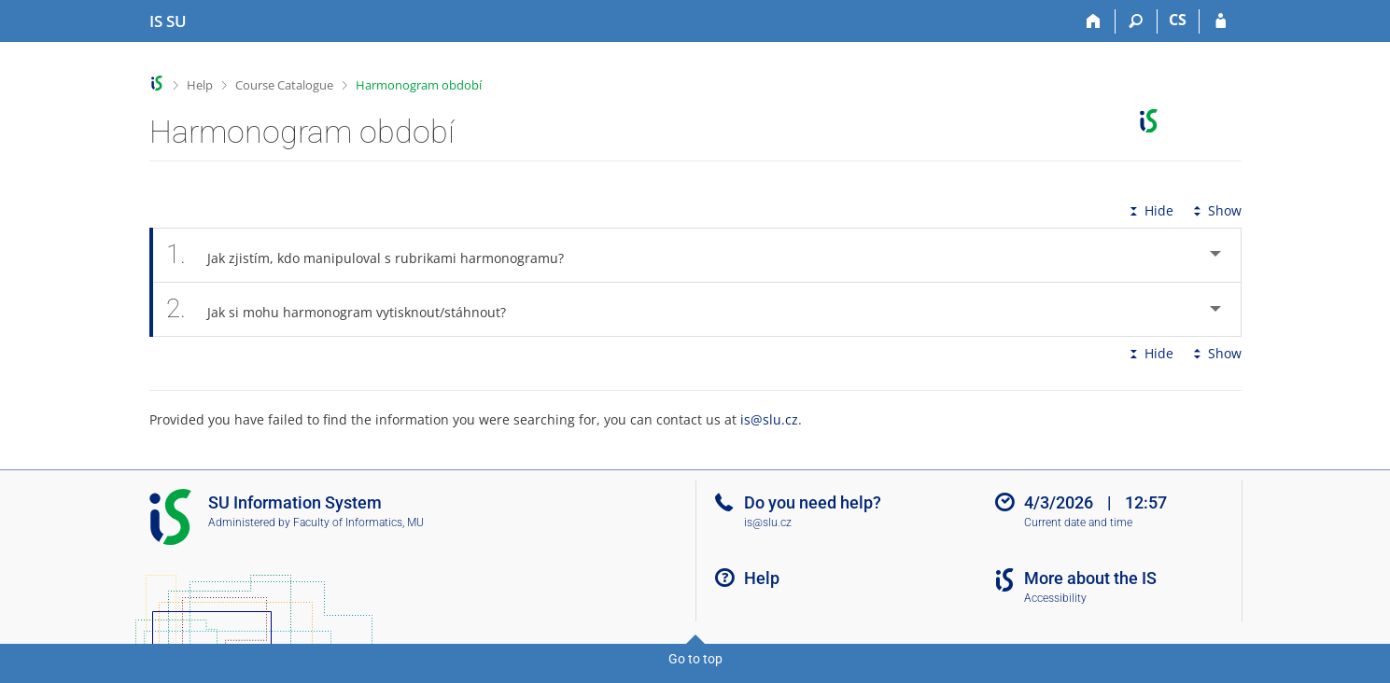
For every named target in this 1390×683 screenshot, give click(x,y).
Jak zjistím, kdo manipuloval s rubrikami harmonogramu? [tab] (375, 255)
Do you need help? (812, 502)
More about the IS (1090, 578)
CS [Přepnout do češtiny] (1177, 19)
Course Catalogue (284, 85)
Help (200, 85)
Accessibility (1055, 598)
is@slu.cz (769, 419)
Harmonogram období (419, 85)
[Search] (1137, 21)
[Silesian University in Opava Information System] (168, 21)
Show (1215, 210)
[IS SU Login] (1221, 21)
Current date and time (1078, 522)
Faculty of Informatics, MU (358, 522)
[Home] (1095, 21)
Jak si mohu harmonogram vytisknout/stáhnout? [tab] (346, 309)
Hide (1149, 210)
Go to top (695, 658)
